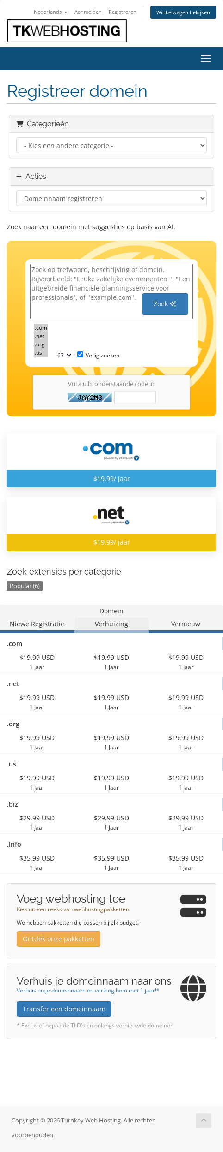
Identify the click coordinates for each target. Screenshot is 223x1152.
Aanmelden (88, 11)
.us (41, 353)
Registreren (122, 11)
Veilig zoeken (98, 355)
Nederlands (51, 11)
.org (41, 344)
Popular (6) (25, 586)
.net (41, 336)
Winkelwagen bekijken (183, 12)
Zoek (165, 303)
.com (41, 328)
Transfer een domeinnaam (64, 1008)
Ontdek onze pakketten (58, 938)
